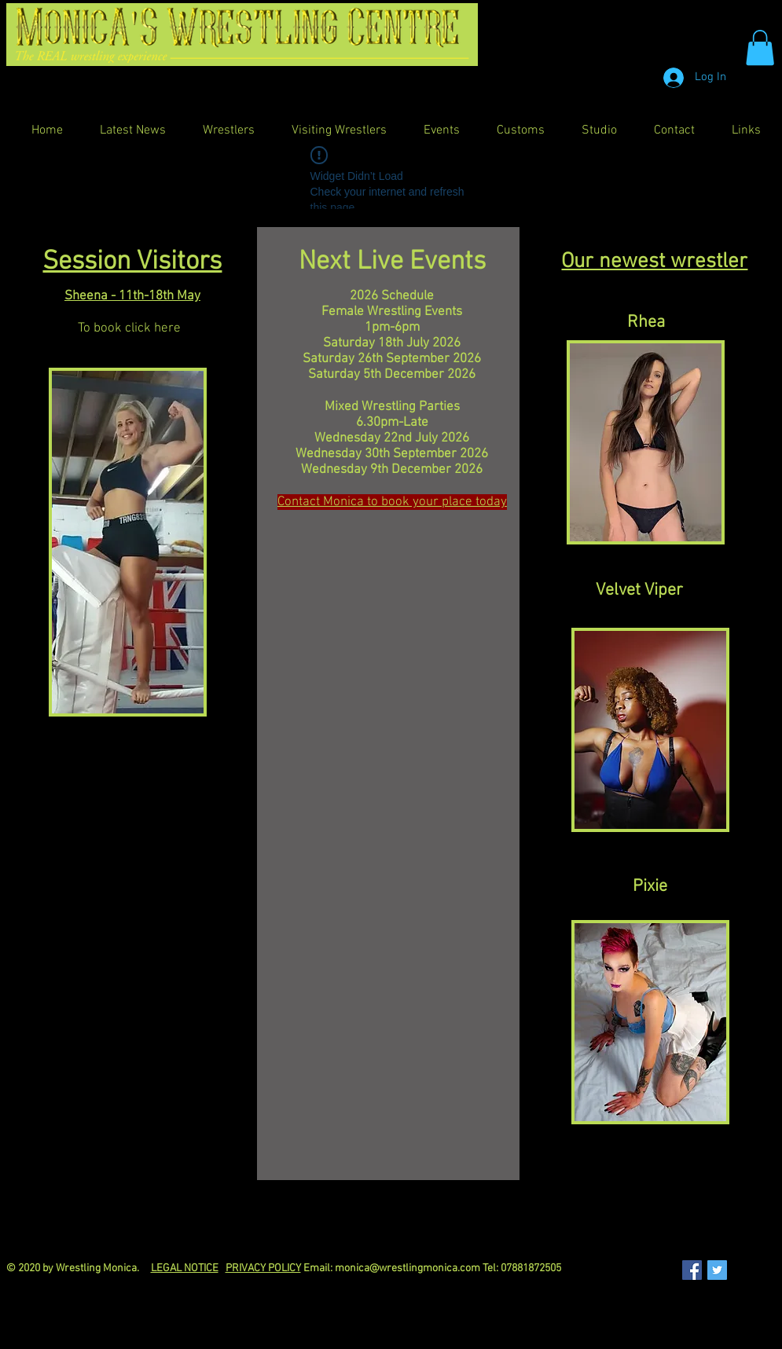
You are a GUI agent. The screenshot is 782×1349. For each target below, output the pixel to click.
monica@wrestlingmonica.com (407, 1268)
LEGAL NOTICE (184, 1268)
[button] (760, 47)
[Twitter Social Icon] (717, 1270)
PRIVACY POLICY (263, 1268)
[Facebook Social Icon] (692, 1270)
